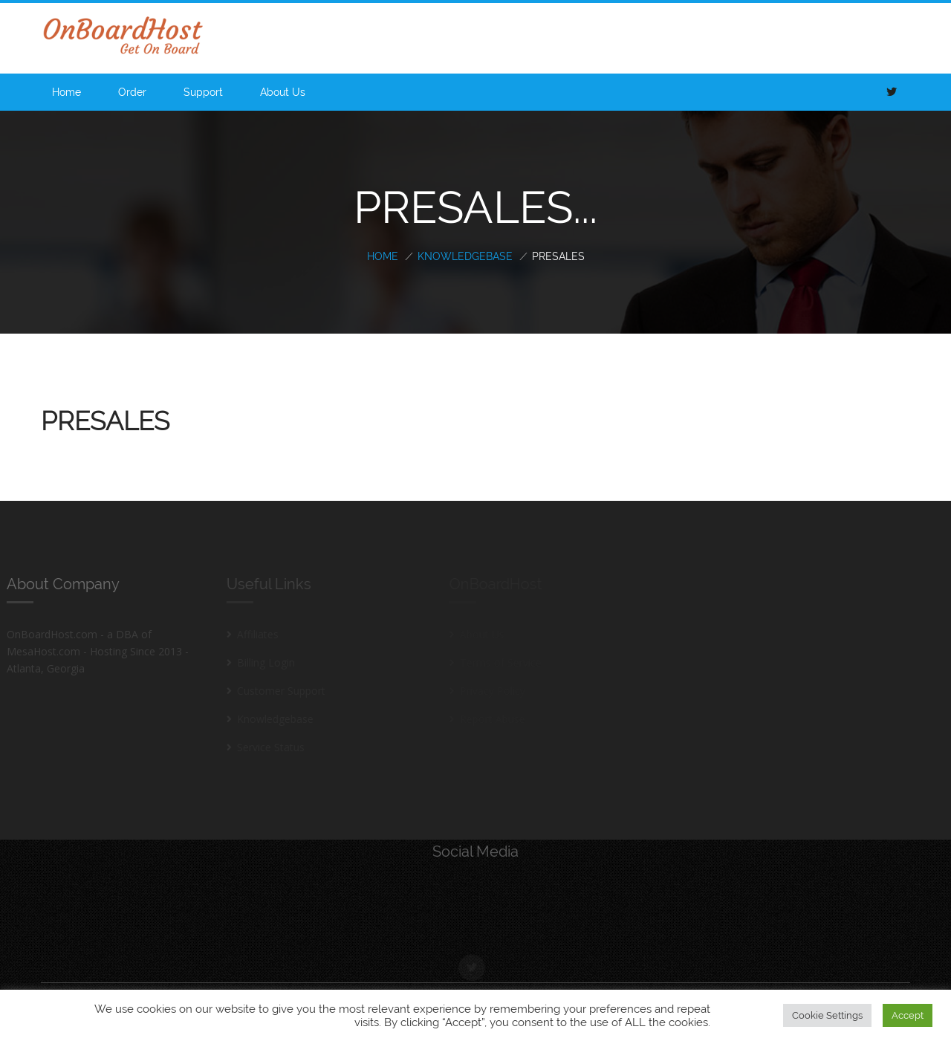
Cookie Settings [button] (827, 1015)
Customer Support (277, 691)
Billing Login (262, 662)
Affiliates (254, 634)
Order (132, 92)
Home (66, 92)
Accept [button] (908, 1015)
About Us (282, 92)
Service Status (267, 747)
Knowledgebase (465, 256)
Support (203, 92)
